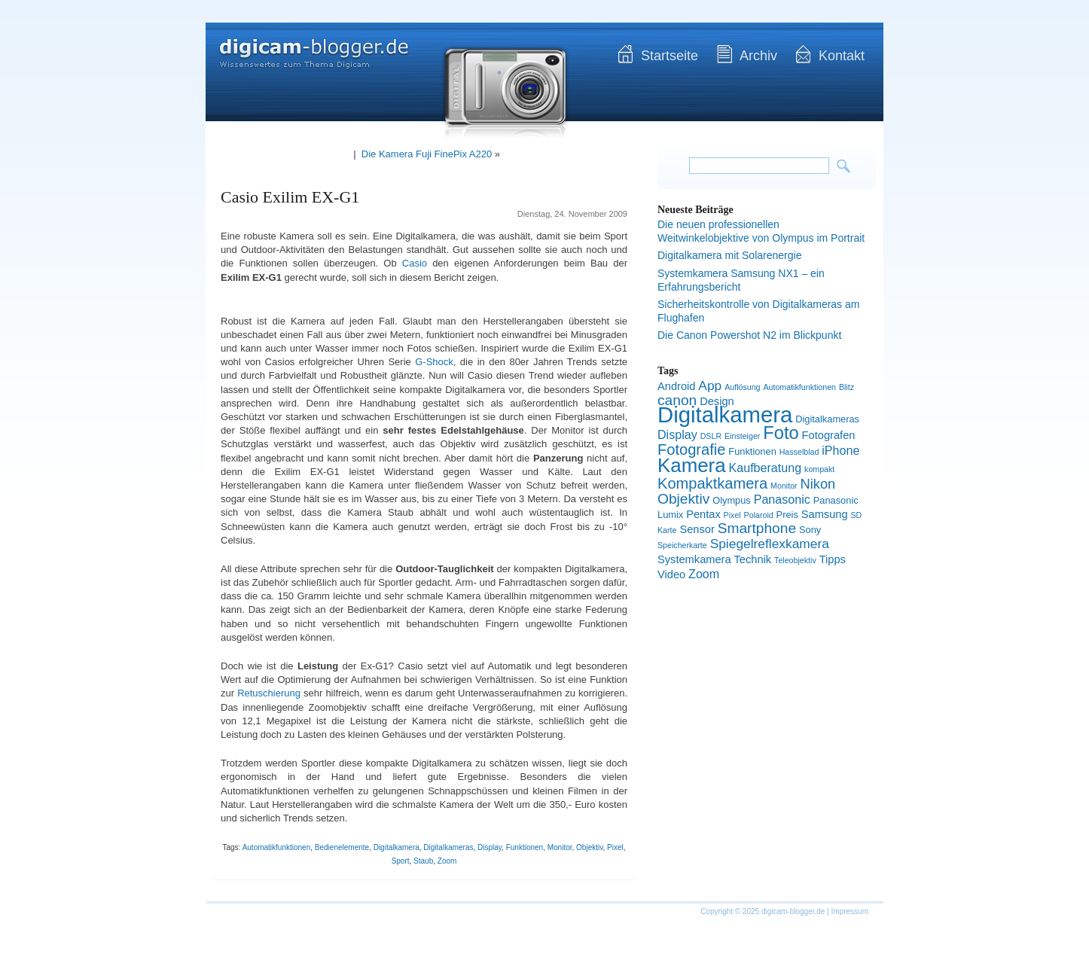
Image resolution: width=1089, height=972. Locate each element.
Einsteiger (742, 435)
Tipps (832, 559)
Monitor (560, 847)
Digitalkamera (396, 847)
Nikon (818, 484)
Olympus (731, 500)
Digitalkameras (448, 847)
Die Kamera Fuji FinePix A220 (426, 154)
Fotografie (691, 449)
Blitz (846, 387)
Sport (401, 861)
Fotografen (829, 435)
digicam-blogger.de (300, 45)
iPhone (840, 450)
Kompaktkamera (712, 483)
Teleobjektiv (795, 560)
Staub (423, 861)
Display (489, 847)
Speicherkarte (682, 545)
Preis (787, 514)
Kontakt (842, 55)
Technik (753, 559)
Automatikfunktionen (277, 847)
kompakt (819, 469)
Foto (780, 433)
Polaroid (758, 515)
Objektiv (589, 847)
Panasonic (782, 499)
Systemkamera (694, 559)
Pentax (703, 514)
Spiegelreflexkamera (769, 543)
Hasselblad (799, 451)
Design (717, 401)
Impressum (849, 911)
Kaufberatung (765, 467)
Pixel (615, 847)
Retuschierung (268, 693)
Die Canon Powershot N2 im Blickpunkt (749, 335)
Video (671, 574)
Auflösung (742, 387)
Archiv (758, 55)
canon (677, 400)
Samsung (824, 514)
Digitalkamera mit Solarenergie (729, 255)
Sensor (696, 529)
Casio (414, 263)
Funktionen (524, 847)
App (709, 385)
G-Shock (434, 361)
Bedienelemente (342, 847)
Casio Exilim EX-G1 (290, 196)
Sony (810, 529)
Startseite (669, 55)
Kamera (691, 465)
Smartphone (757, 528)
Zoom (447, 861)
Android (676, 386)
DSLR (710, 435)
